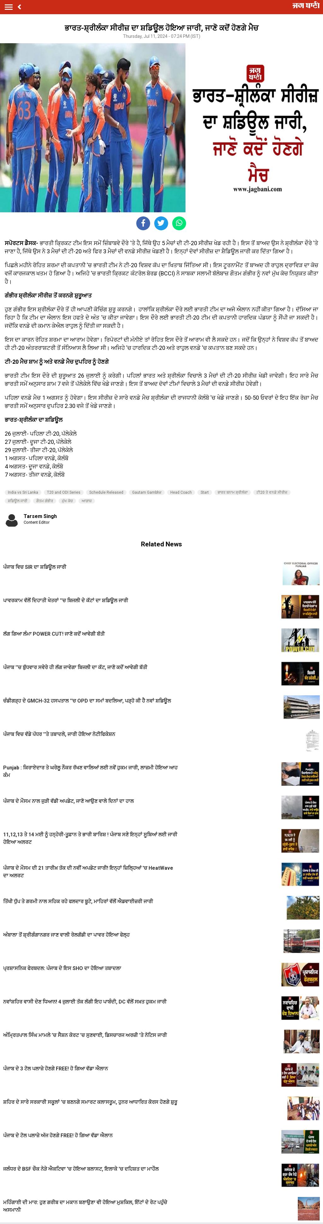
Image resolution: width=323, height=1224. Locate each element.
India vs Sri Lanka (23, 492)
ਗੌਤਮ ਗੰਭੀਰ (44, 501)
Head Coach (181, 492)
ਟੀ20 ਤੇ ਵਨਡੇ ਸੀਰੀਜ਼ (271, 492)
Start (205, 492)
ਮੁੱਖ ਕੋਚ (67, 501)
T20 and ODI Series (63, 492)
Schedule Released (106, 492)
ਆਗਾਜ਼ (87, 501)
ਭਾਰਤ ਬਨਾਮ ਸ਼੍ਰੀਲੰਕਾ (233, 492)
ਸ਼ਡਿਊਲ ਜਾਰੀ (17, 501)
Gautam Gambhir (147, 492)
